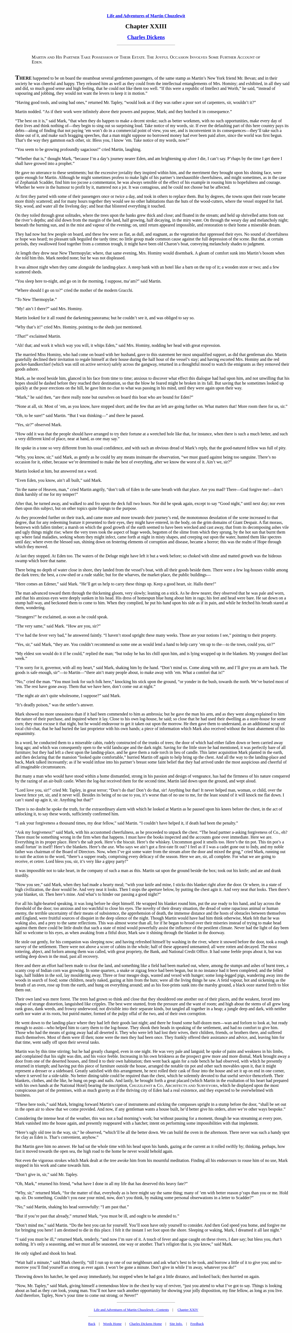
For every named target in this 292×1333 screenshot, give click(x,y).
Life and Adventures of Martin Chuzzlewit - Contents (131, 1310)
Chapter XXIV (188, 1310)
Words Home (112, 1324)
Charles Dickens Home (145, 1324)
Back (92, 1324)
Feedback (197, 1324)
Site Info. (175, 1324)
